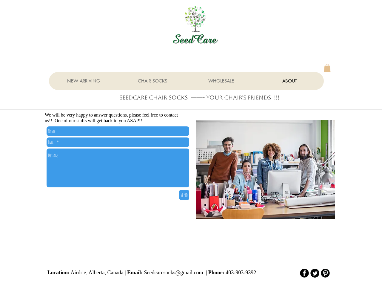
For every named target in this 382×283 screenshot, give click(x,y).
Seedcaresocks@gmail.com (173, 273)
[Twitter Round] (314, 273)
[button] (327, 68)
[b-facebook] (304, 273)
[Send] (184, 195)
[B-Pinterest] (325, 273)
